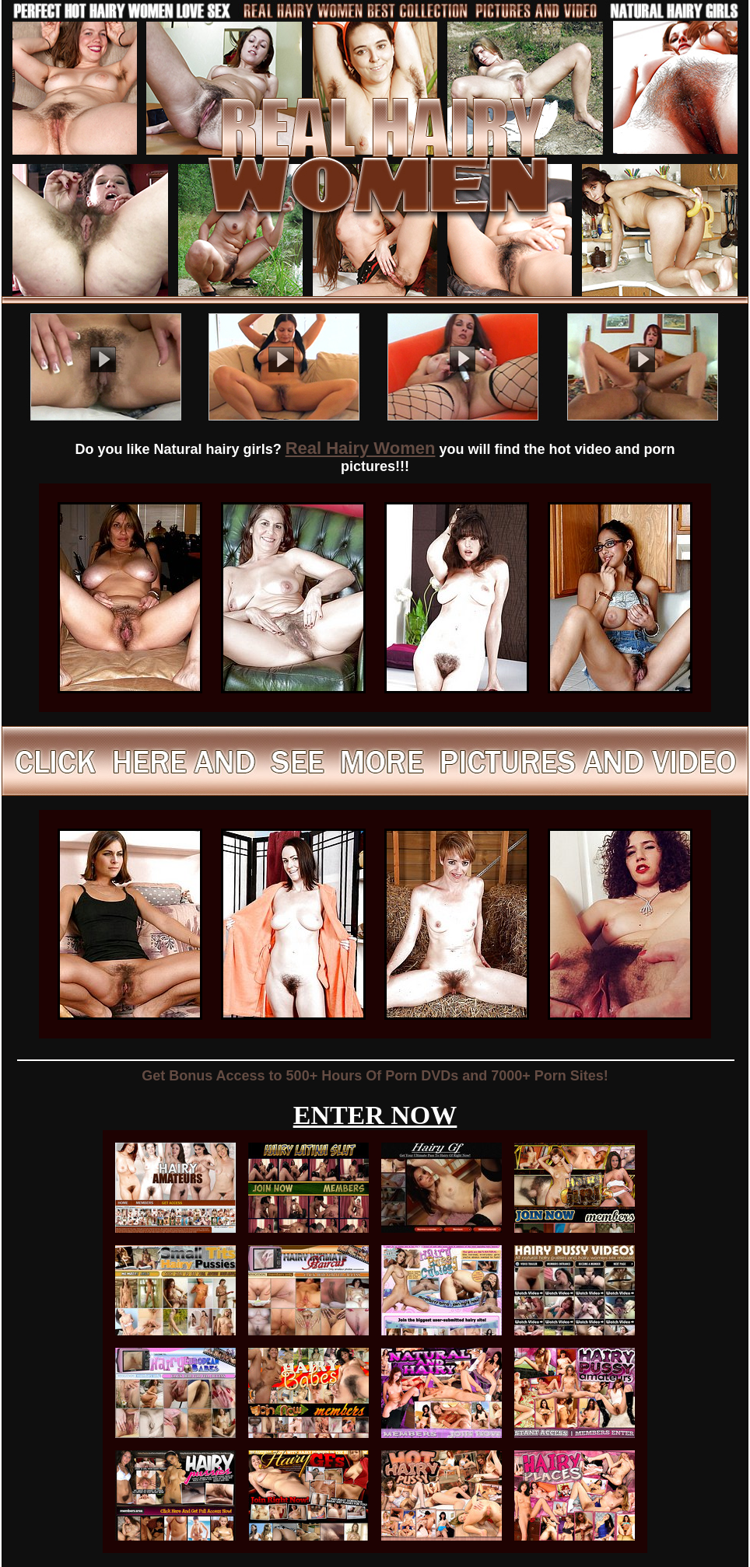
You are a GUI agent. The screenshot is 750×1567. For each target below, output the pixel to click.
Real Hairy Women (361, 448)
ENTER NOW (375, 1115)
